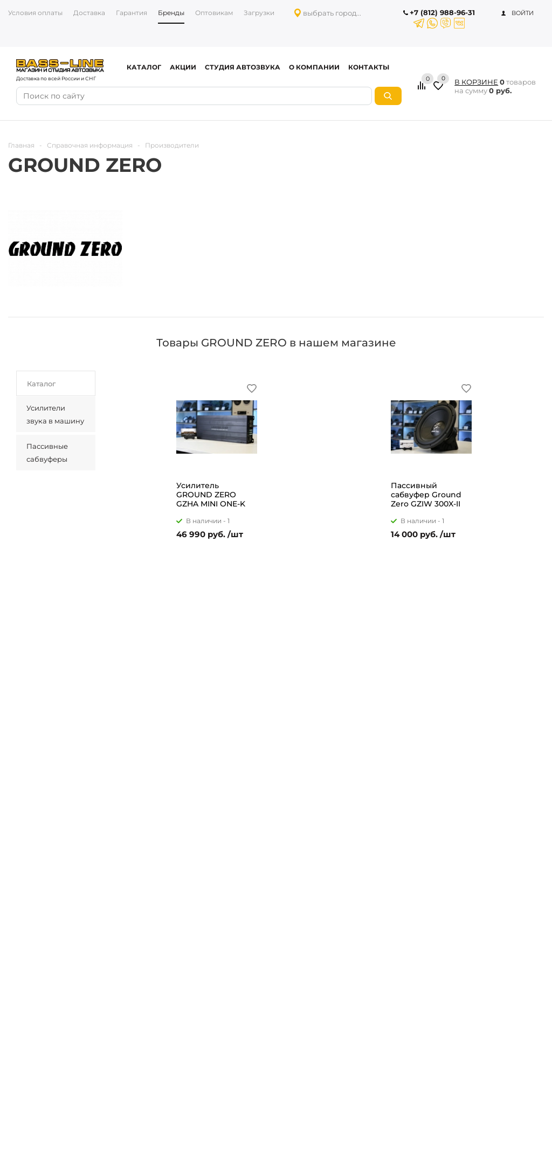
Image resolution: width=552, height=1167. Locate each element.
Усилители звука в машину (55, 414)
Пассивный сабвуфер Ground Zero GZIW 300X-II (426, 495)
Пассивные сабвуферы (47, 452)
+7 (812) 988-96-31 (442, 12)
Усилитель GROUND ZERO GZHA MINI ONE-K (210, 495)
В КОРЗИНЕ (476, 82)
